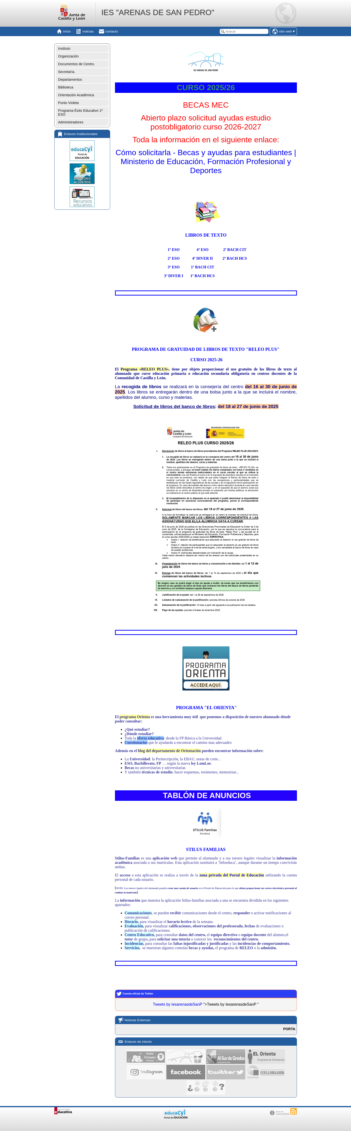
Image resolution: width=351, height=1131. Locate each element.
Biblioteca (65, 87)
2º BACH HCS (234, 258)
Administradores (70, 122)
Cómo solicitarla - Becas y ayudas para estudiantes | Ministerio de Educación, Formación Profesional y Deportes (205, 161)
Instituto (64, 48)
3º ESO (174, 267)
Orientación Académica (76, 95)
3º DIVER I (173, 276)
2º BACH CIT (234, 250)
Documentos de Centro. (76, 64)
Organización (68, 56)
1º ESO (174, 250)
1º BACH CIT (202, 267)
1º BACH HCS (202, 276)
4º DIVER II (202, 258)
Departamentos (70, 79)
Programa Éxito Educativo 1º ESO (80, 112)
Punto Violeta (68, 103)
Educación (255, 875)
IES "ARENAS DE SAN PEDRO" (157, 12)
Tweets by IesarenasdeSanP (177, 1004)
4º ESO (202, 250)
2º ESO (174, 258)
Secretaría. (66, 72)
